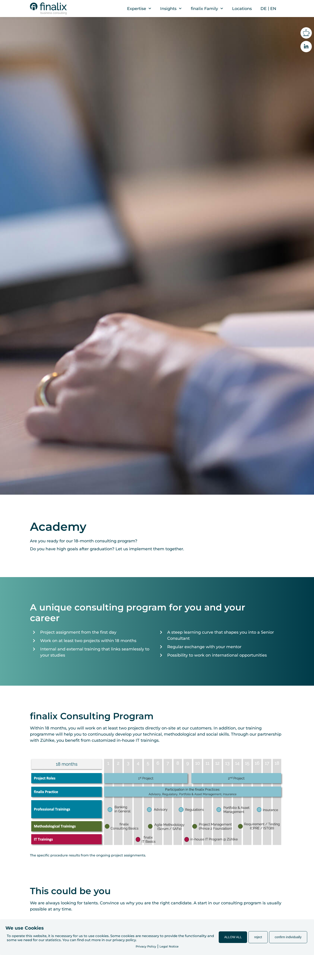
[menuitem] (263, 8)
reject (258, 937)
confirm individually (288, 937)
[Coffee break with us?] (307, 33)
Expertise (139, 8)
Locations (242, 8)
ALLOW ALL (233, 937)
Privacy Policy (146, 946)
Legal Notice (169, 946)
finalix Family (207, 8)
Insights (171, 8)
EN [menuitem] (273, 8)
